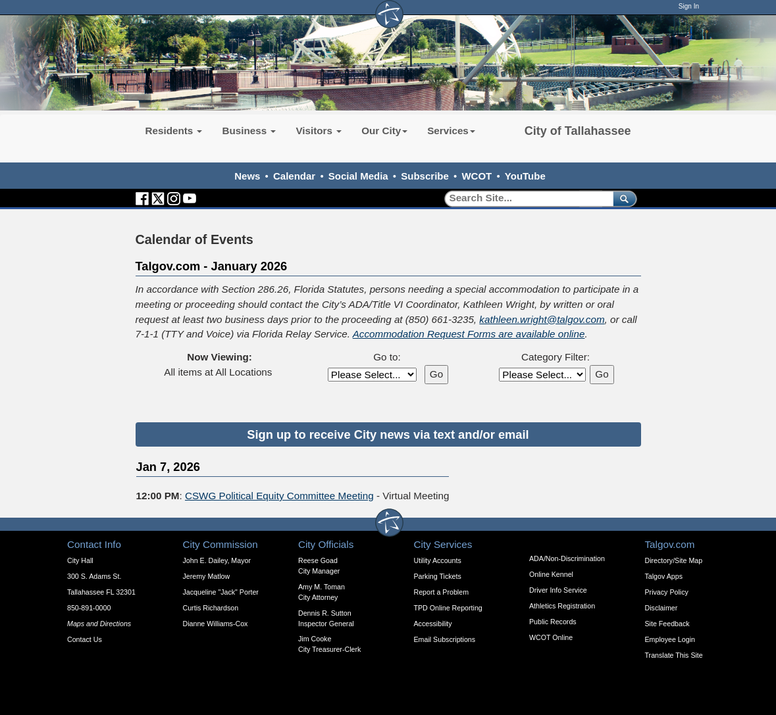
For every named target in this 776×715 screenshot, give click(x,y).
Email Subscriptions (445, 639)
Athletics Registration (562, 606)
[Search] (524, 198)
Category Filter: (555, 356)
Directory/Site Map (674, 560)
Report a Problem (441, 592)
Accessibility (433, 624)
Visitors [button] (319, 130)
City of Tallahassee (578, 130)
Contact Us (84, 639)
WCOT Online (551, 637)
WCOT (476, 176)
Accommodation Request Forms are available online (469, 333)
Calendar (294, 176)
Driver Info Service (558, 590)
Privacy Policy (666, 592)
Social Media (358, 176)
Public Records (553, 622)
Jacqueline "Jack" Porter (221, 592)
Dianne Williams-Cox (215, 624)
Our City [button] (384, 130)
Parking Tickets (437, 576)
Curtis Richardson (211, 608)
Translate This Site (674, 655)
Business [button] (249, 130)
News (247, 176)
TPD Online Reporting (448, 608)
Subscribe (425, 176)
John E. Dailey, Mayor (217, 560)
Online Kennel (551, 574)
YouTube (525, 176)
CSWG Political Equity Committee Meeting (279, 495)
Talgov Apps (664, 576)
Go (436, 374)
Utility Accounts (437, 560)
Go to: (386, 356)
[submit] (622, 198)
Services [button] (451, 130)
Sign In (689, 6)
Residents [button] (174, 130)
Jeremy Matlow (206, 576)
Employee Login (670, 639)
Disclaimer (661, 608)
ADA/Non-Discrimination (567, 558)
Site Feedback (667, 624)
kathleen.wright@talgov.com (541, 319)
